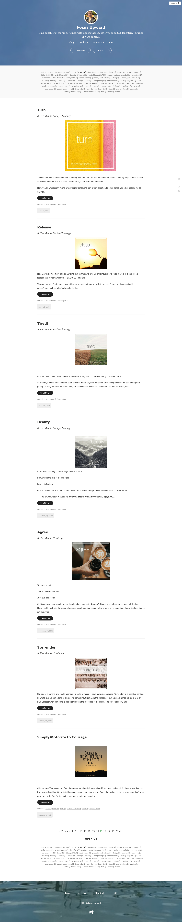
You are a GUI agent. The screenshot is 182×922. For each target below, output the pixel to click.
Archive (83, 42)
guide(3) (138, 80)
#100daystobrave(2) (135, 83)
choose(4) (71, 80)
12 (89, 831)
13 (93, 831)
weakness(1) (106, 86)
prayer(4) (88, 80)
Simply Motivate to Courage (62, 737)
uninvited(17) (137, 74)
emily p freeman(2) (49, 86)
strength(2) (121, 83)
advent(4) (62, 80)
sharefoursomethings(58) (97, 72)
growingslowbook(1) (65, 88)
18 (113, 831)
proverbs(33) (122, 72)
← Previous (64, 831)
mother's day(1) (101, 88)
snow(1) (110, 91)
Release (44, 227)
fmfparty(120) (80, 72)
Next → (119, 831)
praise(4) (45, 80)
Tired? (42, 323)
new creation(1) (122, 88)
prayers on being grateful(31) (118, 74)
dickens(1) (117, 86)
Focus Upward (94, 902)
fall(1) (103, 91)
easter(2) (95, 83)
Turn (41, 109)
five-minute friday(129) (64, 72)
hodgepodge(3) (100, 80)
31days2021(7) (72, 77)
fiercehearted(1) (78, 86)
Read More (45, 198)
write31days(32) (61, 74)
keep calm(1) (80, 88)
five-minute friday (53, 204)
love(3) (123, 80)
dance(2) (111, 83)
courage (63, 808)
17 (109, 831)
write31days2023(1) (92, 91)
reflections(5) (105, 77)
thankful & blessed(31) (78, 74)
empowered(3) (113, 80)
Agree (42, 532)
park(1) (125, 86)
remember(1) (50, 88)
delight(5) (116, 77)
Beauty (43, 422)
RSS (111, 42)
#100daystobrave (52, 808)
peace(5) (95, 77)
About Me (98, 42)
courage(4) (126, 77)
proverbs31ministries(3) (50, 83)
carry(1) (90, 88)
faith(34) (112, 72)
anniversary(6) (85, 77)
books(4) (53, 80)
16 (104, 831)
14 (97, 831)
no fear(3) (80, 83)
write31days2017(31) (97, 74)
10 (81, 831)
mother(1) (134, 88)
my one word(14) (48, 77)
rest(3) (88, 83)
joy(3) (63, 83)
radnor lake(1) (64, 86)
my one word (94, 808)
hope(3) (130, 80)
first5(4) (80, 80)
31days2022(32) (47, 74)
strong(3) (71, 83)
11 (85, 831)
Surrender (46, 647)
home (117, 91)
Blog (71, 42)
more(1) (97, 86)
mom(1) (89, 86)
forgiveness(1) (135, 86)
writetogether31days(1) (73, 91)
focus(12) (60, 77)
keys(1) (112, 88)
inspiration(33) (135, 72)
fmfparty (174, 3)
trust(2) (104, 83)
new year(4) (136, 77)
